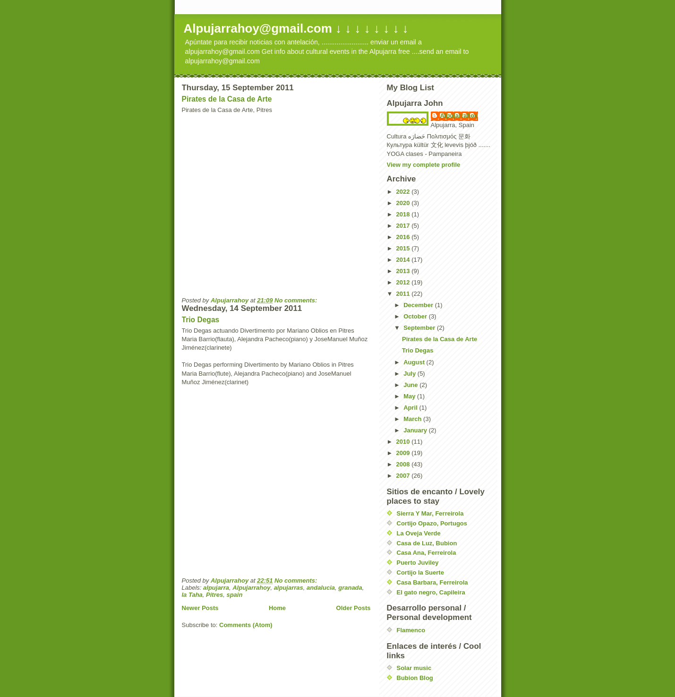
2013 (404, 271)
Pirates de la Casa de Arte (227, 99)
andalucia (321, 587)
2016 (404, 237)
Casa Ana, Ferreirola (426, 552)
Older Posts (353, 607)
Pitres (214, 594)
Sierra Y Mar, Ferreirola (430, 513)
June (411, 384)
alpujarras (288, 587)
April (411, 407)
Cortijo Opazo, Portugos (432, 523)
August (414, 362)
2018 (404, 214)
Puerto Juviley (418, 562)
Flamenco (411, 630)
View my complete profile (424, 164)
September (420, 327)
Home (277, 607)
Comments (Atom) (246, 624)
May (410, 396)
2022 (404, 191)
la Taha (192, 594)
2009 (404, 452)
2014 (404, 259)
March (413, 418)
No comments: (296, 300)
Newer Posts (200, 607)
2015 (404, 248)
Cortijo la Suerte (420, 572)
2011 (404, 293)
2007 (404, 475)
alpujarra (216, 587)
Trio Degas (201, 320)
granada (350, 587)
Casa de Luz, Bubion (427, 543)
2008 (404, 464)
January (415, 430)
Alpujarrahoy (251, 587)
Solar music (414, 667)
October (415, 316)
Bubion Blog (415, 677)
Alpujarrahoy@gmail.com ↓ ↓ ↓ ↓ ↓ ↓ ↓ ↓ (296, 28)
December (419, 305)
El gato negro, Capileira (431, 592)
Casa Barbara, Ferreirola (432, 582)
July (410, 373)
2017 (404, 225)
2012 (404, 282)
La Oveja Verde (419, 533)
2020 (404, 203)
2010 (404, 441)
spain (234, 594)
